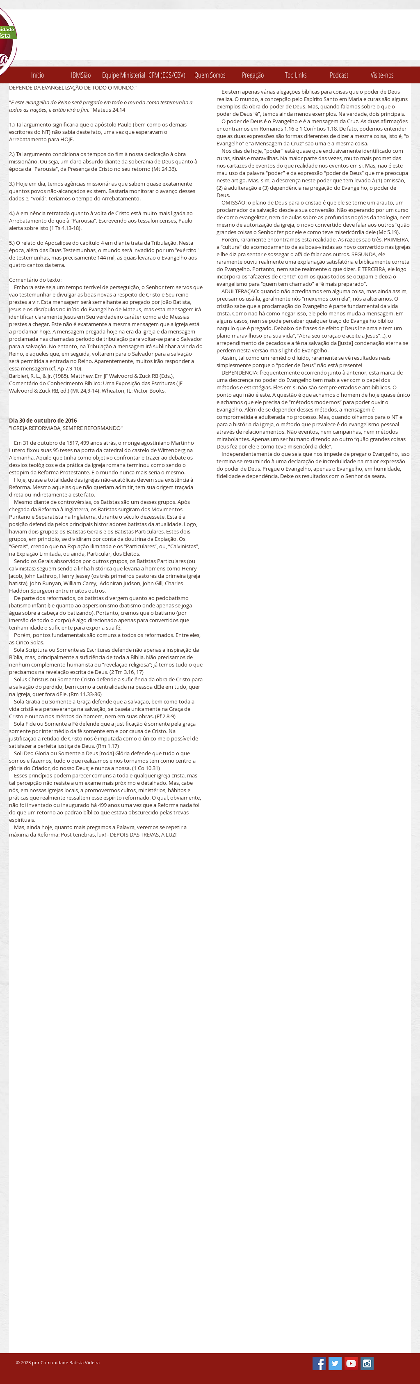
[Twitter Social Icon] (335, 1363)
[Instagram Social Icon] (367, 1363)
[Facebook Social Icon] (319, 1363)
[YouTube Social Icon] (351, 1363)
